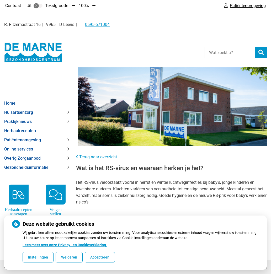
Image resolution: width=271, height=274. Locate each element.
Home (9, 103)
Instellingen (38, 257)
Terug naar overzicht (96, 156)
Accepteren (99, 257)
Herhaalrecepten (20, 130)
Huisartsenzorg (18, 112)
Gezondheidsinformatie (26, 167)
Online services (18, 149)
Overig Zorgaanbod (22, 158)
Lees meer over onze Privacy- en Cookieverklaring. (65, 245)
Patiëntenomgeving (22, 139)
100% (84, 5)
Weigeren (69, 257)
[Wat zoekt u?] (230, 52)
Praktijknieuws (18, 121)
